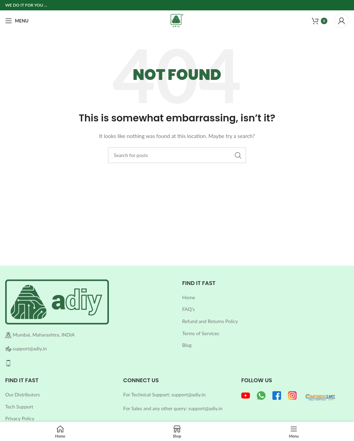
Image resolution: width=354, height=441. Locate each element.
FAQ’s (188, 309)
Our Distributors (22, 394)
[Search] (177, 155)
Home (188, 297)
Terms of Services (200, 333)
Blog (187, 345)
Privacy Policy (19, 418)
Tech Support (19, 407)
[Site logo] (177, 20)
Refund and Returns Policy (210, 321)
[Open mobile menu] (17, 21)
